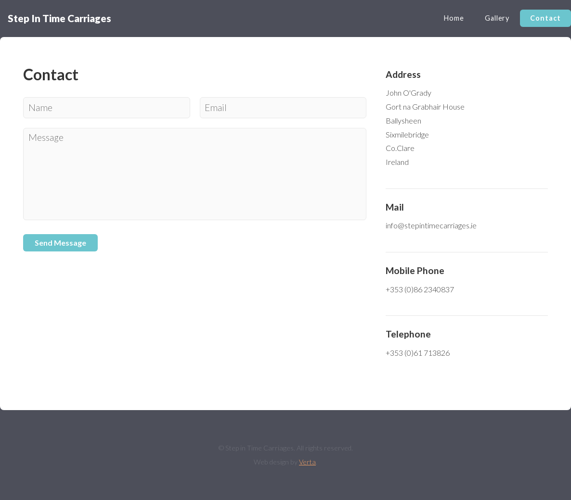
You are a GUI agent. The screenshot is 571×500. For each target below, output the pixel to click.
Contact (545, 18)
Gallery (497, 18)
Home (454, 18)
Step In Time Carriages (59, 18)
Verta (307, 462)
